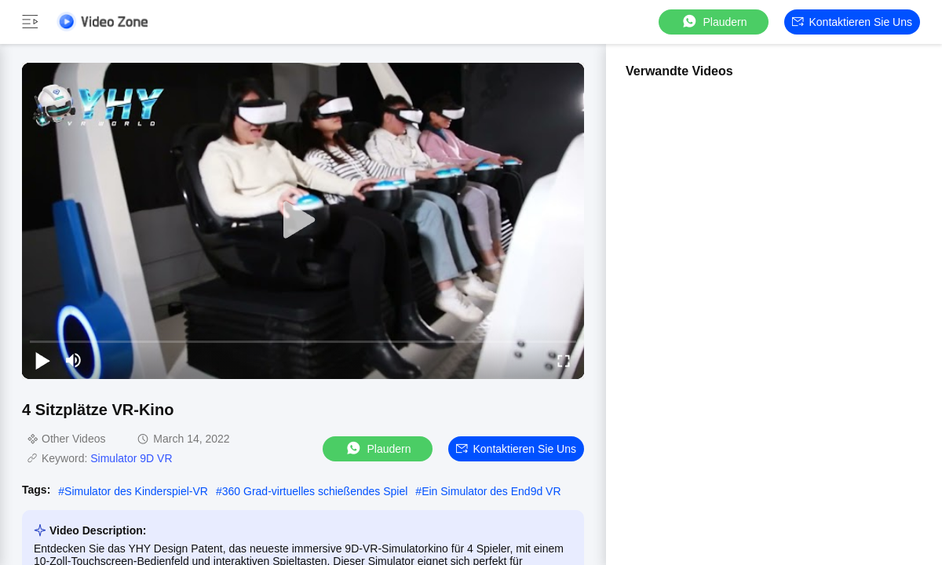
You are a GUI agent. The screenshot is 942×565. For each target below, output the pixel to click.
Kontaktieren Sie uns (852, 22)
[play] (303, 220)
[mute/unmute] (73, 360)
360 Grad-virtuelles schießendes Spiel (315, 491)
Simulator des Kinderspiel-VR (136, 491)
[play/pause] (42, 360)
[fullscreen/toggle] (563, 360)
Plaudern (714, 21)
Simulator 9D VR (131, 458)
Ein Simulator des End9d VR (491, 491)
